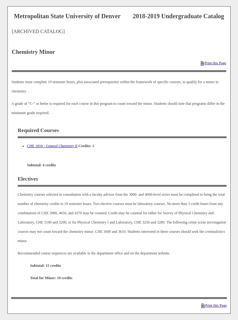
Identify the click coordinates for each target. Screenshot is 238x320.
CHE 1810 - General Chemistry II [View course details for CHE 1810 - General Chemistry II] (52, 146)
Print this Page (213, 63)
